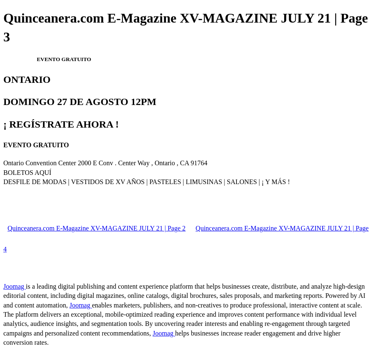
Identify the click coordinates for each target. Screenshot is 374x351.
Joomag (14, 286)
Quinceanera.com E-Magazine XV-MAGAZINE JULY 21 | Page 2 (97, 228)
